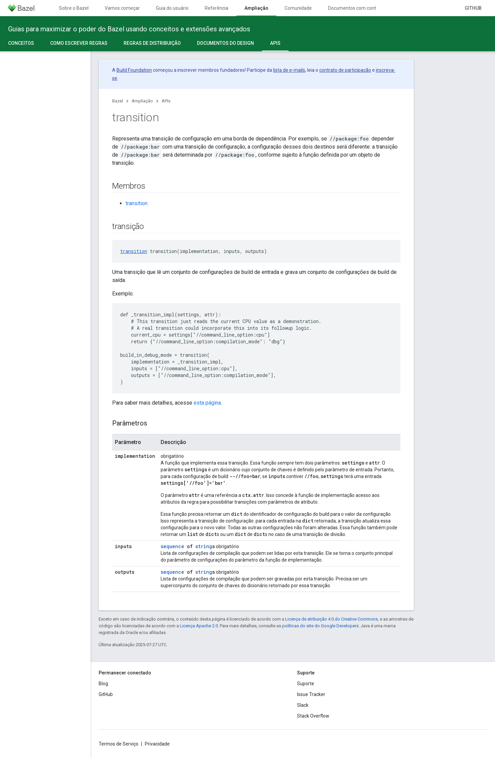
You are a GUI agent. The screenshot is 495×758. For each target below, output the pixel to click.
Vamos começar (122, 8)
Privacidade (157, 744)
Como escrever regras (78, 43)
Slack (302, 705)
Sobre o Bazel (74, 8)
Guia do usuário (172, 8)
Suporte (305, 683)
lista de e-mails (289, 70)
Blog (103, 683)
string (203, 546)
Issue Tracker (311, 694)
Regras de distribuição (152, 43)
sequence (172, 546)
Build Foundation (134, 70)
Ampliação (142, 100)
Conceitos (21, 43)
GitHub (473, 8)
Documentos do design (225, 43)
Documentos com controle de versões (368, 8)
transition (136, 203)
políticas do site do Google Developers (320, 625)
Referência (216, 8)
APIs (166, 100)
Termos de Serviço (118, 744)
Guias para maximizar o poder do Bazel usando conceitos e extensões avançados (129, 29)
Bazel (117, 100)
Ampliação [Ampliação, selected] (256, 8)
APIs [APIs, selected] (275, 43)
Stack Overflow (313, 716)
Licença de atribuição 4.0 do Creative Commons (331, 619)
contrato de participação (345, 70)
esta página (207, 403)
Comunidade (298, 8)
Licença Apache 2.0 (199, 625)
